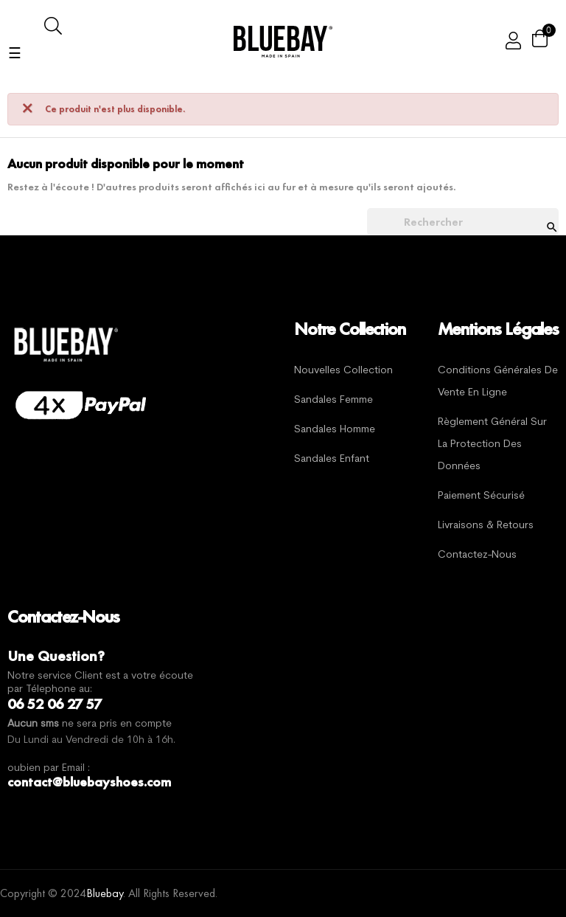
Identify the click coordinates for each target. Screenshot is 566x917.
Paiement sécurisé (481, 496)
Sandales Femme (333, 400)
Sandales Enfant (331, 459)
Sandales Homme (334, 429)
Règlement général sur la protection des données (492, 444)
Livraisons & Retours (486, 525)
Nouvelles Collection (343, 370)
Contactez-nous (477, 555)
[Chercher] (463, 222)
